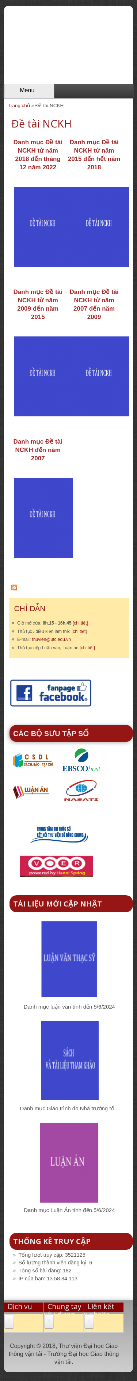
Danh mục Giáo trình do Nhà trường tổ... (69, 1108)
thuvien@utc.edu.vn (51, 639)
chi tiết (80, 623)
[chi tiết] (87, 647)
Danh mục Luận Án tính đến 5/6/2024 (69, 1210)
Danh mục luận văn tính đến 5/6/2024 (69, 1007)
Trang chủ (19, 105)
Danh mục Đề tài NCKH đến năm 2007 (38, 450)
